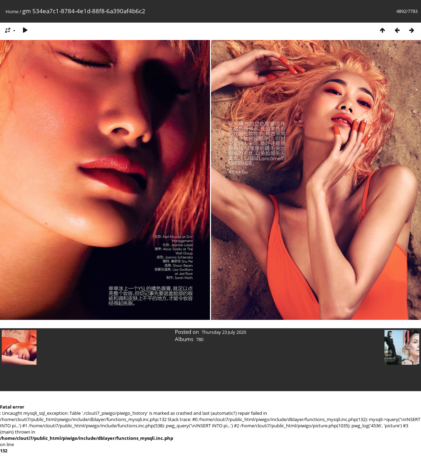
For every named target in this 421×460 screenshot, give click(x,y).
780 (199, 339)
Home (12, 11)
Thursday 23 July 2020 (224, 332)
